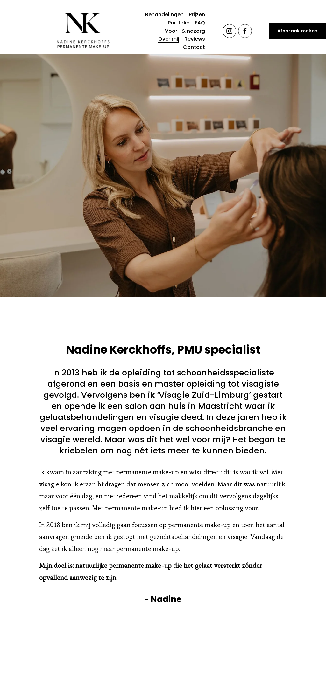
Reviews (194, 39)
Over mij (168, 39)
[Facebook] (245, 31)
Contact (194, 47)
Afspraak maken (297, 31)
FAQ (200, 22)
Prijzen (197, 14)
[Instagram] (229, 31)
